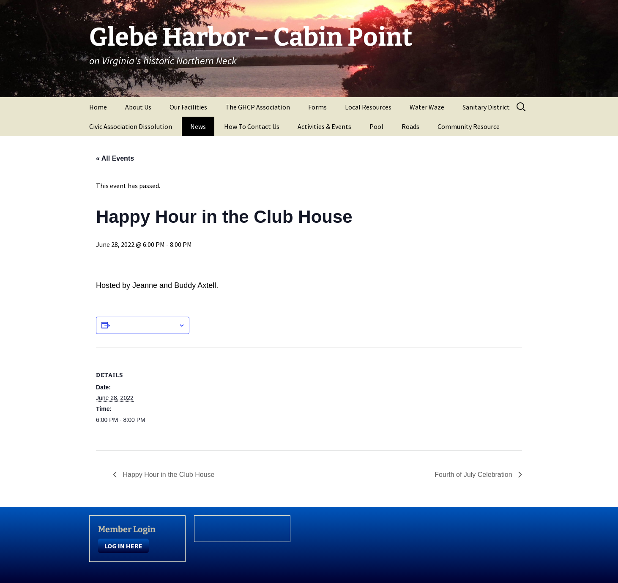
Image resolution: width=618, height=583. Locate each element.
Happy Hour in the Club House (167, 474)
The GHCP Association (257, 107)
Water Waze (427, 107)
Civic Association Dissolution (130, 126)
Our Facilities (188, 107)
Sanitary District (486, 107)
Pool (376, 126)
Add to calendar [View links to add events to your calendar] (144, 325)
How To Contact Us (251, 126)
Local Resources (368, 107)
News (198, 126)
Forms (317, 107)
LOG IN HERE (123, 546)
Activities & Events (324, 126)
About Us (138, 107)
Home (98, 107)
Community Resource (469, 126)
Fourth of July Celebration (474, 474)
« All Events (115, 158)
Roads (410, 126)
